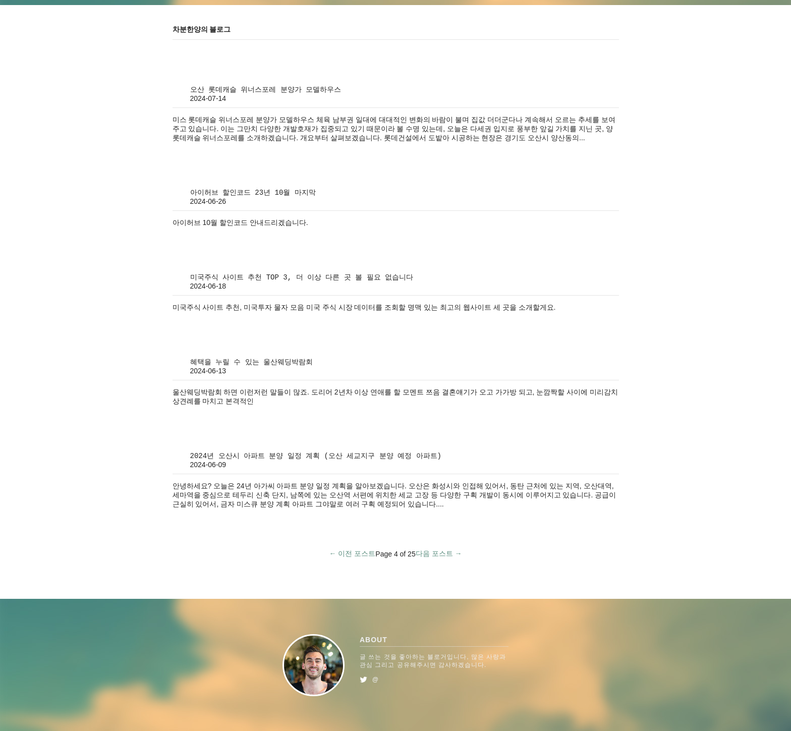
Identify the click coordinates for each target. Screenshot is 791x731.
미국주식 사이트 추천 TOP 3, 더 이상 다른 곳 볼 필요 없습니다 (301, 277)
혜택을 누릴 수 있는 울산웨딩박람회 (251, 362)
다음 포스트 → (439, 553)
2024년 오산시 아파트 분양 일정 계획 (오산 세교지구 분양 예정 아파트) (315, 456)
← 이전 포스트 (352, 553)
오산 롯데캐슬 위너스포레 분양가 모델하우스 (266, 90)
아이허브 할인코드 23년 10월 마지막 (253, 193)
